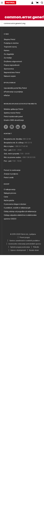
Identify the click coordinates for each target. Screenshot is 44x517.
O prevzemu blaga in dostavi (15, 204)
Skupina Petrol (9, 39)
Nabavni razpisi (10, 76)
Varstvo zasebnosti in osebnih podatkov (24, 240)
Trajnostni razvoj (10, 47)
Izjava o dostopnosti (18, 250)
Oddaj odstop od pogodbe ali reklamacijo (20, 211)
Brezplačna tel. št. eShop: (14, 143)
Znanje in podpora (11, 174)
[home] (10, 2)
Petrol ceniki (9, 177)
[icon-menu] (2, 3)
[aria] (6, 127)
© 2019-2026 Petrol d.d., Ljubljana (23, 234)
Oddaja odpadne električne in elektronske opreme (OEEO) (20, 217)
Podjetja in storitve (11, 43)
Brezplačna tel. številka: (13, 139)
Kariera (6, 50)
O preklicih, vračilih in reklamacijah (17, 208)
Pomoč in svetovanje (12, 170)
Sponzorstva (9, 69)
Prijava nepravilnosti (11, 65)
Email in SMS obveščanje (14, 120)
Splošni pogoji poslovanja (20, 247)
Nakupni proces (10, 193)
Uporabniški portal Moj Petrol (15, 88)
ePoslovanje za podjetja (13, 92)
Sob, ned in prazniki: (11, 154)
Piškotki (36, 247)
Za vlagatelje (9, 54)
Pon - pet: (8, 150)
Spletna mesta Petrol (12, 113)
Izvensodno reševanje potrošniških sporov (24, 244)
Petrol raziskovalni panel (13, 116)
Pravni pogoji (25, 237)
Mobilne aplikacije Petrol (13, 109)
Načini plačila (9, 200)
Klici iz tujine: (9, 146)
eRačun (7, 95)
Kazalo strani (34, 250)
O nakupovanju (9, 189)
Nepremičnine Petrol (12, 72)
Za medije (8, 58)
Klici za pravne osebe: (12, 157)
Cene (6, 197)
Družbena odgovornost (13, 61)
